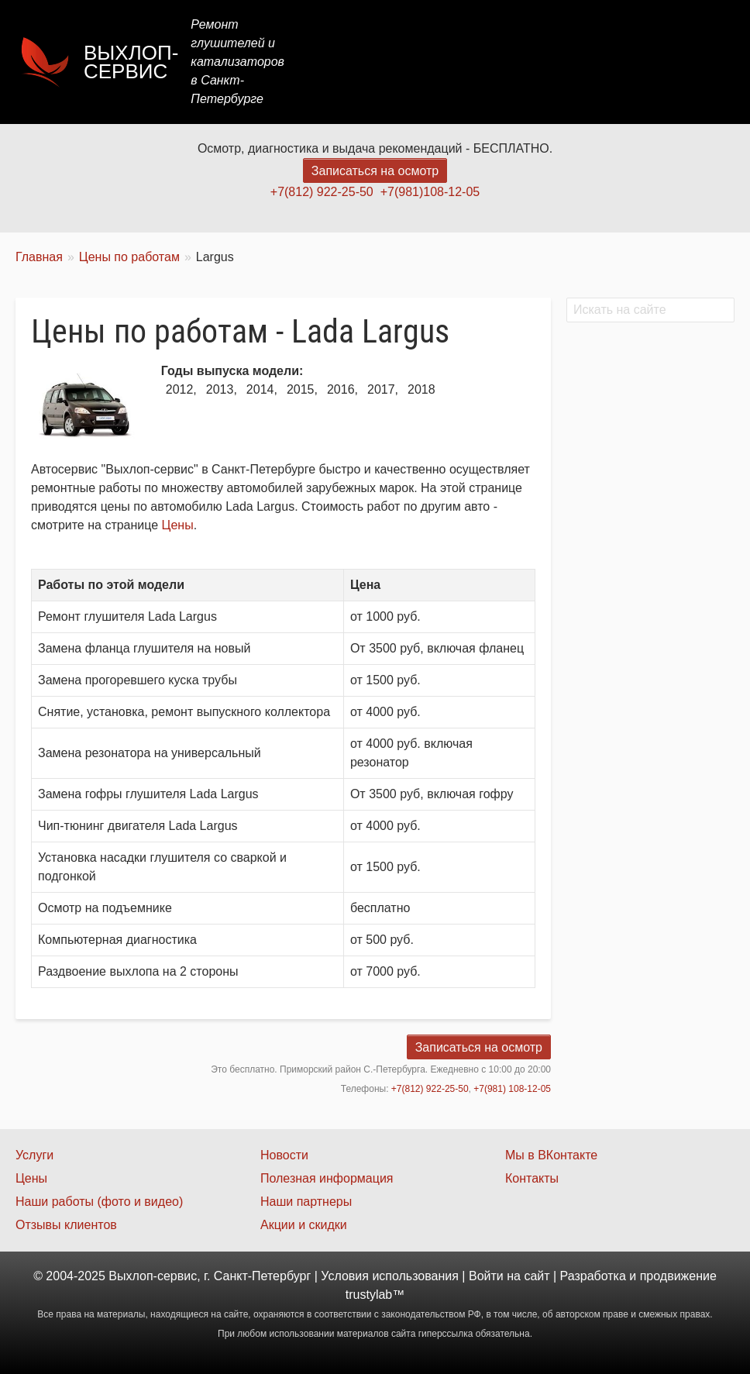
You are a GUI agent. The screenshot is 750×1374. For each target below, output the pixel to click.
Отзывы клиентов (66, 1224)
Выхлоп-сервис (131, 62)
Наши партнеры (306, 1201)
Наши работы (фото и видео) (99, 1201)
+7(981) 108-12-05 (512, 1088)
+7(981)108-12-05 (430, 191)
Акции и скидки (303, 1224)
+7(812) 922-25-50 (321, 191)
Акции (512, 61)
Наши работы (597, 61)
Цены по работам (129, 256)
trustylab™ (375, 1294)
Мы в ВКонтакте (551, 1155)
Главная (318, 61)
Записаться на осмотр (375, 170)
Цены (451, 61)
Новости (284, 1155)
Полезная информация (327, 1178)
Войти (486, 1276)
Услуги (388, 61)
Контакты (693, 61)
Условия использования (390, 1276)
